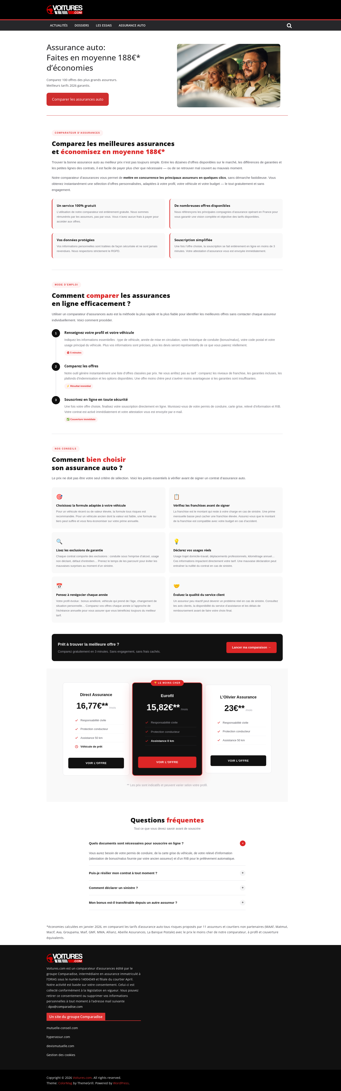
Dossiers (82, 25)
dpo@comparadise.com (65, 1007)
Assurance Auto (132, 25)
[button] (78, 99)
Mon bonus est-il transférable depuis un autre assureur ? (167, 902)
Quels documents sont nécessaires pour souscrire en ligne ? (167, 843)
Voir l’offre (96, 763)
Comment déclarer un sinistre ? (167, 888)
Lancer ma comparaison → (251, 647)
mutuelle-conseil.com (62, 1028)
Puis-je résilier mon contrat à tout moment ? (167, 873)
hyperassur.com (58, 1037)
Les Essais (104, 25)
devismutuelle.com (60, 1046)
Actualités (59, 25)
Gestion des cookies (61, 1055)
